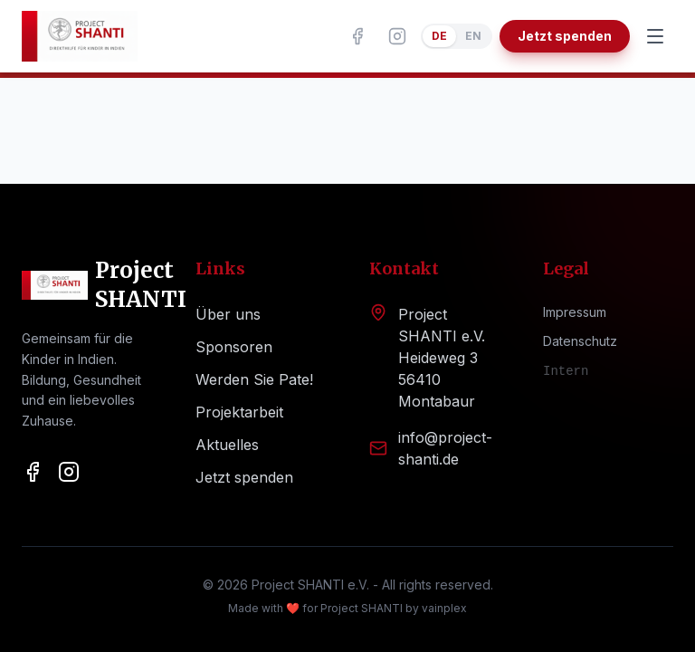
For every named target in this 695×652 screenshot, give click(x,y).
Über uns (228, 314)
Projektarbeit (239, 412)
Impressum (574, 312)
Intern (565, 371)
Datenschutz (580, 341)
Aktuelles (227, 445)
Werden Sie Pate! (254, 379)
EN (473, 36)
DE (439, 36)
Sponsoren (233, 347)
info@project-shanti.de (445, 448)
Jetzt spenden (565, 35)
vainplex (444, 608)
